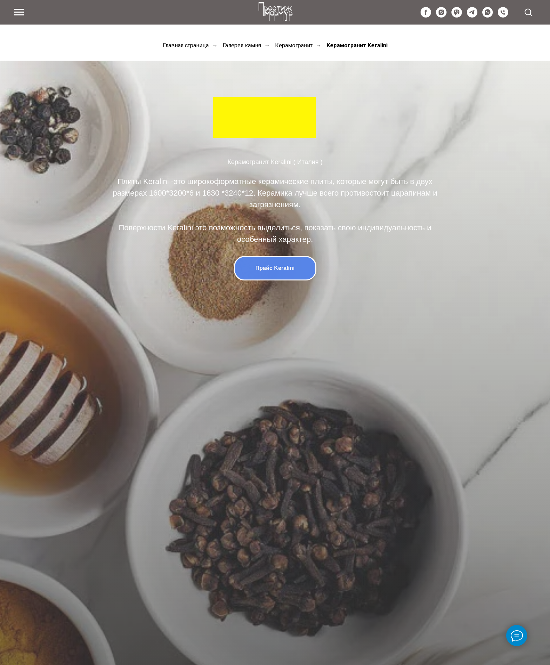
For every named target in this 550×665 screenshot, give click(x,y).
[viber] (456, 16)
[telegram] (472, 16)
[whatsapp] (487, 16)
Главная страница (186, 45)
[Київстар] (503, 16)
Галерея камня (242, 45)
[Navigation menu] (19, 12)
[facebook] (426, 16)
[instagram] (441, 16)
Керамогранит (294, 45)
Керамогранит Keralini (357, 45)
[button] (528, 12)
